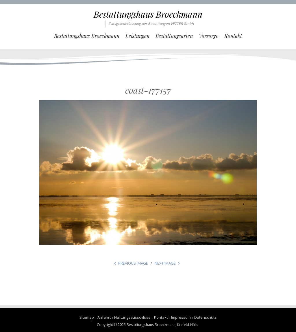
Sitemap (86, 317)
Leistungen (137, 35)
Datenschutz (205, 317)
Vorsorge (208, 35)
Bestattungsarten (174, 35)
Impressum (181, 317)
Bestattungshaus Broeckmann (148, 14)
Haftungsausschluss (132, 317)
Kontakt (233, 35)
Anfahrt (104, 317)
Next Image (165, 263)
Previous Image (133, 263)
